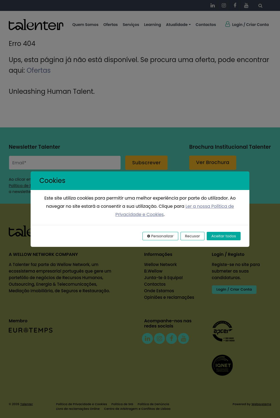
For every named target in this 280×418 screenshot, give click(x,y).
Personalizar (160, 236)
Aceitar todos (223, 236)
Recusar (192, 236)
